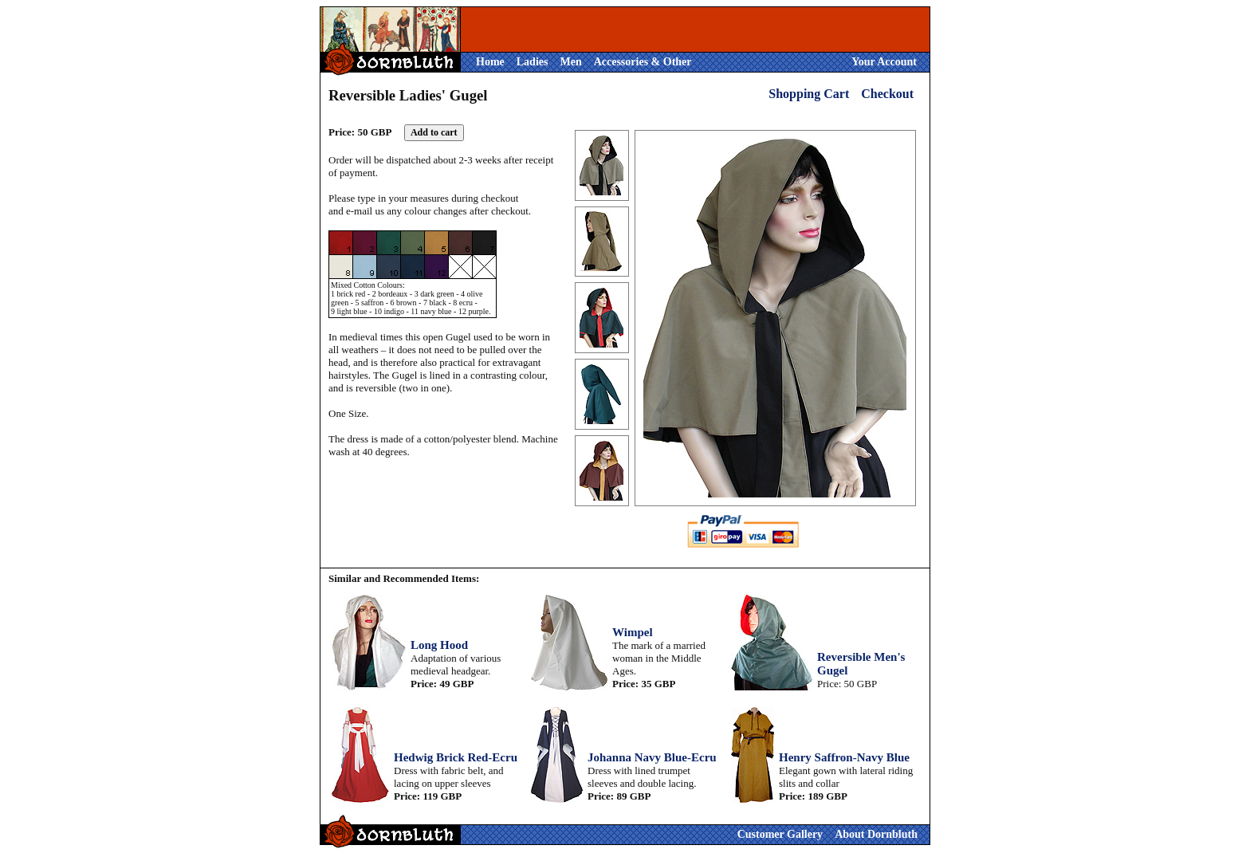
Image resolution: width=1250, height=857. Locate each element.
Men (570, 62)
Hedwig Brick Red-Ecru (455, 757)
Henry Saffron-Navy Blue (844, 757)
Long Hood (439, 645)
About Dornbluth (876, 834)
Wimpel (632, 632)
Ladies (532, 62)
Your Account (884, 62)
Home (490, 62)
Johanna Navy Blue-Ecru (652, 757)
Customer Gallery (780, 834)
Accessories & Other (643, 62)
